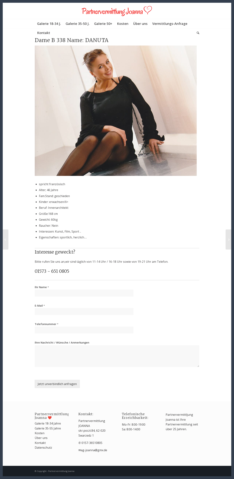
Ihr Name (42, 287)
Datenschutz (43, 448)
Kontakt (40, 443)
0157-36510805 (92, 443)
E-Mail (40, 305)
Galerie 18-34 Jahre (48, 423)
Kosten (39, 433)
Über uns (41, 438)
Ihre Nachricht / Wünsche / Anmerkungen (62, 342)
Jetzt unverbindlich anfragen (57, 384)
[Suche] (196, 32)
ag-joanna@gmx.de (94, 450)
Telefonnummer (46, 324)
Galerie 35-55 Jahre (48, 428)
